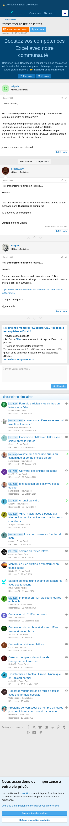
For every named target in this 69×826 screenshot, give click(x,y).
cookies (26, 793)
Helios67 (12, 664)
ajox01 (11, 474)
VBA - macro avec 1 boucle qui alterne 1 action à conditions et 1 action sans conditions (35, 517)
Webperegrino (14, 698)
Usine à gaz (13, 427)
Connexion (28, 76)
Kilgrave (11, 504)
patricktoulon (13, 461)
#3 (66, 257)
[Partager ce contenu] (62, 98)
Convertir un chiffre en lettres (26, 644)
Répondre (62, 152)
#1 (66, 98)
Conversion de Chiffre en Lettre (27, 614)
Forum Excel (20, 411)
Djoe (10, 618)
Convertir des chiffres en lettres (38, 470)
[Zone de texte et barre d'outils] (34, 374)
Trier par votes (42, 161)
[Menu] (4, 13)
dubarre (11, 541)
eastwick (12, 554)
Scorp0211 (13, 524)
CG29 (10, 647)
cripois (7, 33)
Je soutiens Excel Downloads (20, 4)
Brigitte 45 (12, 571)
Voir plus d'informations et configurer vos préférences (30, 805)
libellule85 (12, 715)
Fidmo (11, 411)
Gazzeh (11, 444)
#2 (66, 180)
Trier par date (26, 161)
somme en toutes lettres (33, 551)
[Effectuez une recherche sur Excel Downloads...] (65, 13)
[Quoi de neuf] (59, 13)
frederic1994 (13, 605)
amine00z (12, 681)
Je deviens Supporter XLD (18, 359)
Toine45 (11, 634)
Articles (24, 588)
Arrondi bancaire (29, 500)
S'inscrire (45, 76)
